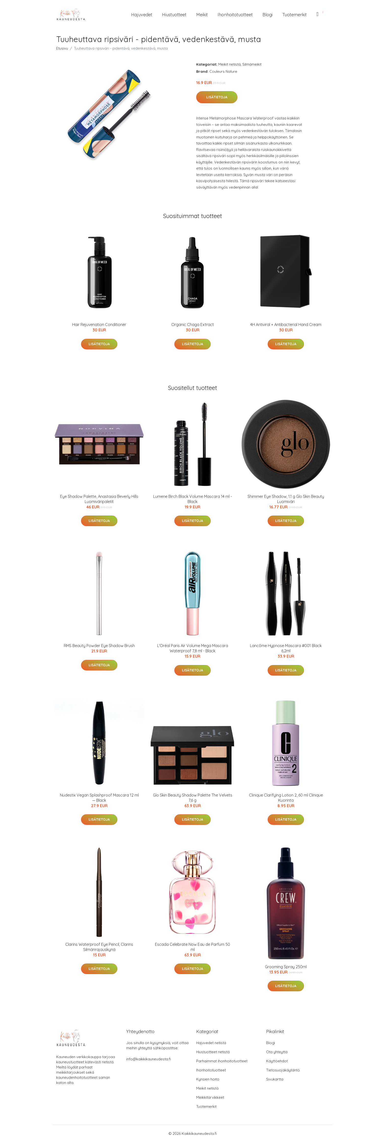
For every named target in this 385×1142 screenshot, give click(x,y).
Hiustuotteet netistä (213, 1052)
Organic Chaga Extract (192, 324)
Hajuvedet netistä (211, 1042)
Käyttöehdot (277, 1061)
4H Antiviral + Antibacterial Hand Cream (285, 324)
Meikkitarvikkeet (210, 1097)
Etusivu (62, 48)
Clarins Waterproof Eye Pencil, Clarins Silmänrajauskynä (99, 947)
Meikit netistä (229, 64)
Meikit (202, 14)
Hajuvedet (141, 14)
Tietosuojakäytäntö (283, 1070)
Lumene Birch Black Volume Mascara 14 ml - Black (192, 499)
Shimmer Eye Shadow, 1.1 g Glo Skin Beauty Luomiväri (286, 499)
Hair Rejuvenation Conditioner (99, 324)
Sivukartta (274, 1079)
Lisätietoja (216, 97)
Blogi (267, 14)
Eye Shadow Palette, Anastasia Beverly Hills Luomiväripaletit (99, 499)
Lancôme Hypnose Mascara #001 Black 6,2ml (286, 648)
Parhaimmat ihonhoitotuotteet (222, 1061)
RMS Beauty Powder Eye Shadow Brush (99, 645)
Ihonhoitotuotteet (235, 14)
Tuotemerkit (294, 14)
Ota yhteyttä (277, 1052)
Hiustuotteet (174, 14)
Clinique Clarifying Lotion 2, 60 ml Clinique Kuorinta (286, 798)
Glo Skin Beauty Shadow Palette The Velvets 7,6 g (192, 798)
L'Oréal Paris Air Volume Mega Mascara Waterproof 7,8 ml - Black (192, 648)
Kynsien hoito (207, 1079)
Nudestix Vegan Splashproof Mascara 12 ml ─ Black (99, 798)
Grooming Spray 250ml (286, 966)
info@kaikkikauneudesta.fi (148, 1059)
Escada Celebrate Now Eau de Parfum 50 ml (192, 947)
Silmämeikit (251, 64)
